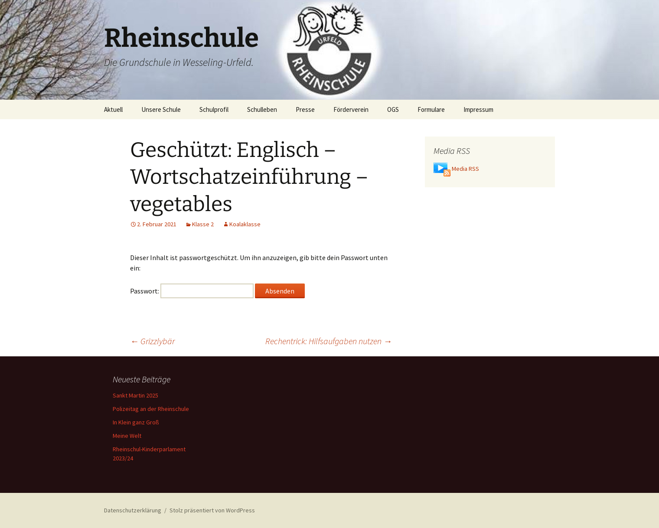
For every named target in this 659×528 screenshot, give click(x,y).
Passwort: (192, 291)
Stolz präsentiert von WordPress (212, 510)
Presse (305, 109)
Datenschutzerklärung (132, 510)
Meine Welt (127, 436)
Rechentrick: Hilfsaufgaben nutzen (328, 341)
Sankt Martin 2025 (135, 395)
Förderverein (351, 109)
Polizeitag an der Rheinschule (151, 409)
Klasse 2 (203, 224)
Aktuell (113, 109)
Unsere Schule (161, 109)
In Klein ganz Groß (136, 422)
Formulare (431, 109)
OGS (393, 109)
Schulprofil (213, 109)
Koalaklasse (245, 224)
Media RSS (465, 169)
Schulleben (262, 109)
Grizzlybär (152, 341)
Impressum (478, 109)
